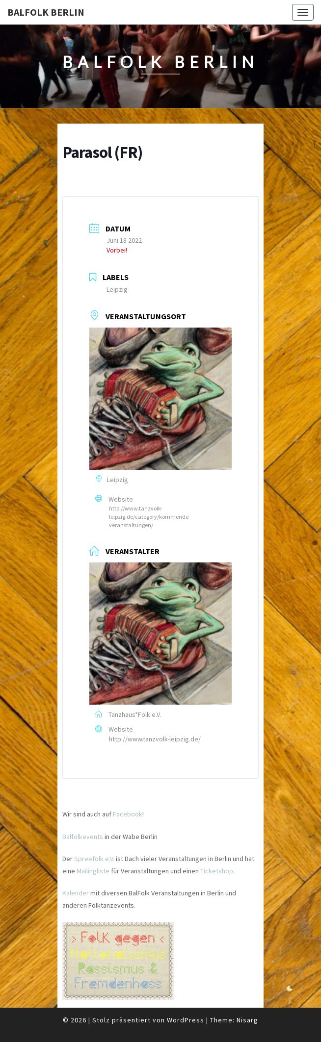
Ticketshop (216, 870)
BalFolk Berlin (45, 12)
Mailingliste (93, 870)
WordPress (185, 1020)
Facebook (127, 814)
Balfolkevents (82, 836)
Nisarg (247, 1020)
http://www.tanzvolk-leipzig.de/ (155, 739)
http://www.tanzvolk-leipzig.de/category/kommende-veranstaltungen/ (149, 517)
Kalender (75, 893)
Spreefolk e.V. (94, 858)
